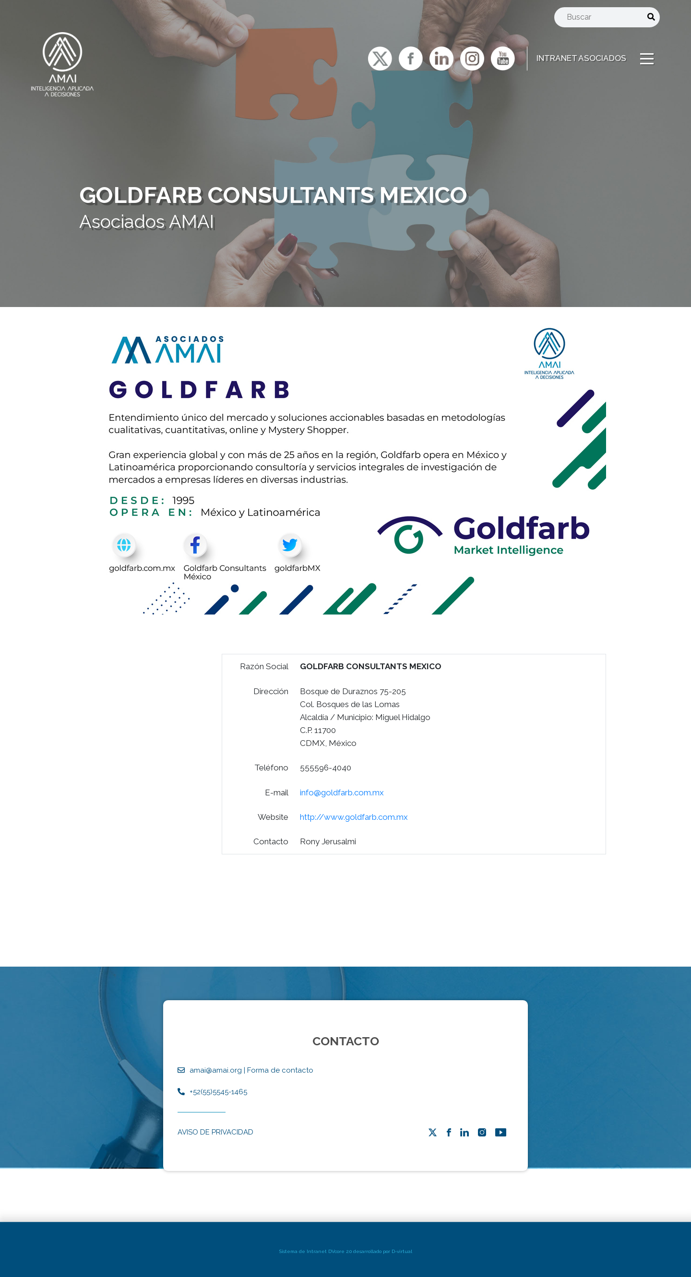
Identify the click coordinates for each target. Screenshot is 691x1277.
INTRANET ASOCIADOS (581, 58)
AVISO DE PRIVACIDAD (215, 1132)
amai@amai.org (216, 1070)
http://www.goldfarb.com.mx (354, 835)
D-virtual (402, 1251)
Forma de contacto (280, 1070)
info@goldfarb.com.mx (342, 810)
